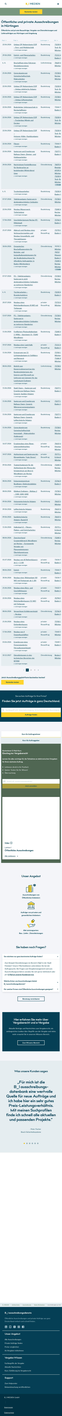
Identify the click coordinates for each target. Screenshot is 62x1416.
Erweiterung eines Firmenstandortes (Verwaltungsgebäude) (22, 645)
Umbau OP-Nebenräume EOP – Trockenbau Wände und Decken (25, 120)
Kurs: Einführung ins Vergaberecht (18, 1371)
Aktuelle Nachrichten (13, 1367)
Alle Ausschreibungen (13, 1339)
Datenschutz (9, 1413)
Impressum (8, 1407)
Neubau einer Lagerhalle (23, 345)
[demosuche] (31, 710)
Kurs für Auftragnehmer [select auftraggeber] (31, 734)
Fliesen (16, 144)
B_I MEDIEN (5, 1305)
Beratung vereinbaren (31, 999)
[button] (31, 584)
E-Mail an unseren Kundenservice (21, 974)
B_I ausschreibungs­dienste (18, 1313)
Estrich (16, 570)
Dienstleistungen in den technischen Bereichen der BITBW (24, 658)
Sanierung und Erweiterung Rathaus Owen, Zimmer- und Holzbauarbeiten (25, 154)
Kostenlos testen (31, 12)
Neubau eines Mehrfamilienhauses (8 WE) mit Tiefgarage (26, 305)
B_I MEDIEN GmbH (11, 1397)
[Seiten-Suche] (5, 4)
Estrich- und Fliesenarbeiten (24, 55)
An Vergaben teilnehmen (14, 1350)
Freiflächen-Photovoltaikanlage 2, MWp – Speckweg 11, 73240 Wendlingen (26, 335)
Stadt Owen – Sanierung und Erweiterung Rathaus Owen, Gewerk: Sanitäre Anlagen (25, 391)
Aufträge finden (31, 715)
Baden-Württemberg (39, 1305)
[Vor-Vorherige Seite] (23, 670)
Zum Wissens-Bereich (31, 1043)
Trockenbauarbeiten (21, 191)
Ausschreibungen (26, 1305)
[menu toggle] (58, 4)
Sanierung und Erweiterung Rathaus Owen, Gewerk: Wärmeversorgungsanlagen (24, 404)
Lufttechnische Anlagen (23, 509)
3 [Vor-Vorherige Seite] (34, 670)
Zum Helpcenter (11, 1383)
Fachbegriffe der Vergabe (14, 1363)
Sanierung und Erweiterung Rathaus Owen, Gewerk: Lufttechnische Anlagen (24, 417)
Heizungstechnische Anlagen (25, 501)
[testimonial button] (24, 1143)
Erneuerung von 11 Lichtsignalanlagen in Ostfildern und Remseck (26, 355)
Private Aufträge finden (13, 1343)
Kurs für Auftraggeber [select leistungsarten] (31, 740)
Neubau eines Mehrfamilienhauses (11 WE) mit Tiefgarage (25, 601)
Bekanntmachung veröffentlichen (17, 1387)
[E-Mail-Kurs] (31, 781)
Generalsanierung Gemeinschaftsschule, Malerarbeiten (22, 76)
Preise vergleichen (12, 1347)
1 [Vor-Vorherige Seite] (27, 670)
